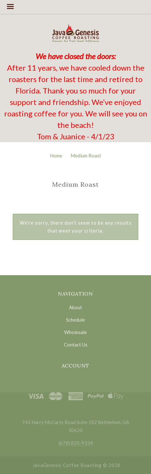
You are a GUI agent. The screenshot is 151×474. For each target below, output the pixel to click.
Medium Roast (86, 155)
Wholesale (75, 332)
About (75, 307)
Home (56, 155)
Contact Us (75, 344)
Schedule (75, 320)
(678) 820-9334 (75, 443)
